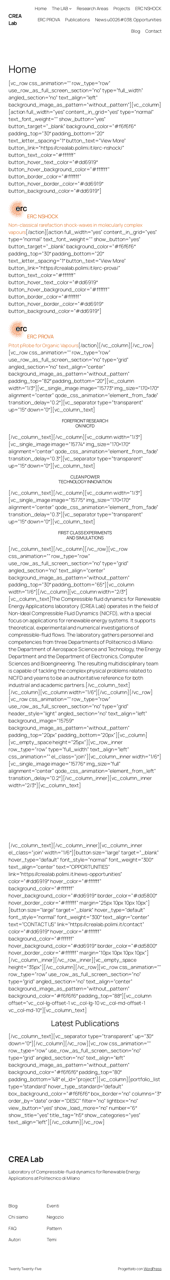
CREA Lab (15, 19)
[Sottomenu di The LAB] (70, 8)
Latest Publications (85, 1023)
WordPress (153, 1268)
